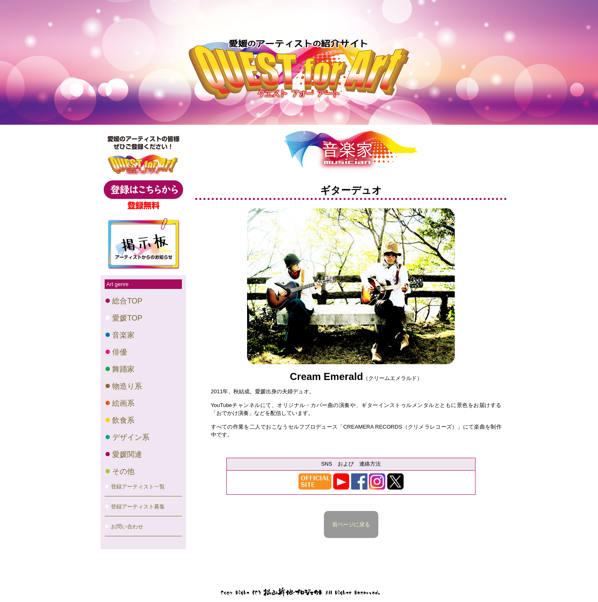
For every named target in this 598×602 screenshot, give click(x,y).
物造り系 (127, 386)
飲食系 (123, 420)
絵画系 (123, 403)
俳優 (119, 352)
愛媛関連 (127, 454)
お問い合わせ (127, 526)
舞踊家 (123, 369)
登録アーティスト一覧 (138, 487)
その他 (123, 471)
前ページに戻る (351, 524)
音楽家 (123, 335)
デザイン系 (131, 437)
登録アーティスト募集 (138, 506)
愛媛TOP (127, 318)
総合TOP (127, 301)
